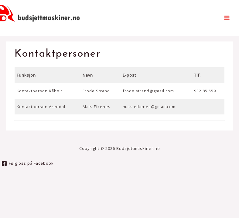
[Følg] (27, 163)
